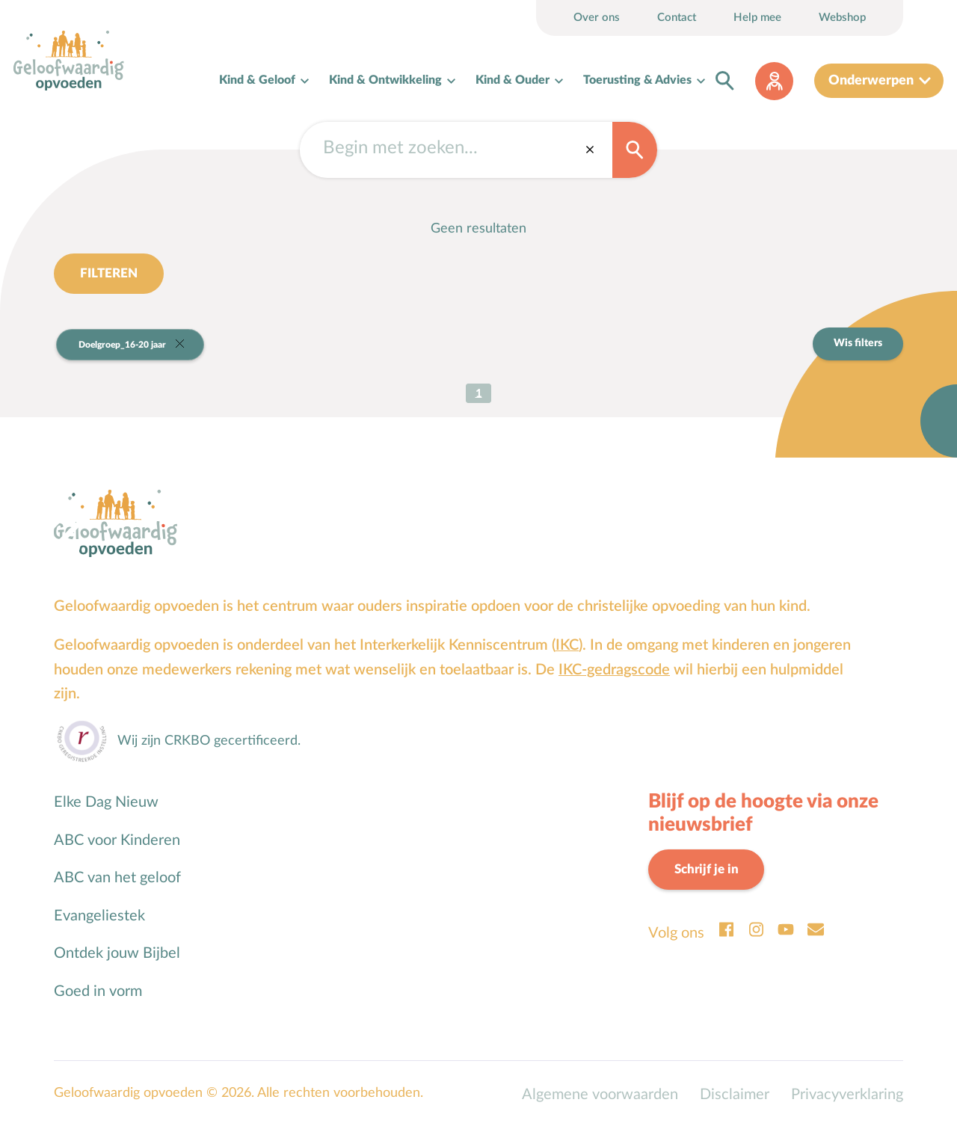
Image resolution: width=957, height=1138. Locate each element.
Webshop (842, 17)
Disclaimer (734, 1104)
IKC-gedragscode (614, 679)
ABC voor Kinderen (117, 850)
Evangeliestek (99, 925)
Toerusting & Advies (637, 84)
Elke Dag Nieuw (106, 812)
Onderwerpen (871, 83)
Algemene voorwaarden (600, 1104)
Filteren (111, 281)
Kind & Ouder (513, 84)
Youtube (786, 940)
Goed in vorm (98, 1001)
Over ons (596, 17)
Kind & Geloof (257, 84)
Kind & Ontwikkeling (385, 84)
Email (815, 940)
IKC (567, 655)
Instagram (756, 940)
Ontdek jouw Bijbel (117, 963)
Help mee (757, 17)
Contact (676, 17)
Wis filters (858, 352)
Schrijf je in (709, 879)
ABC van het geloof (117, 887)
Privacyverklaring (847, 1104)
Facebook (726, 940)
